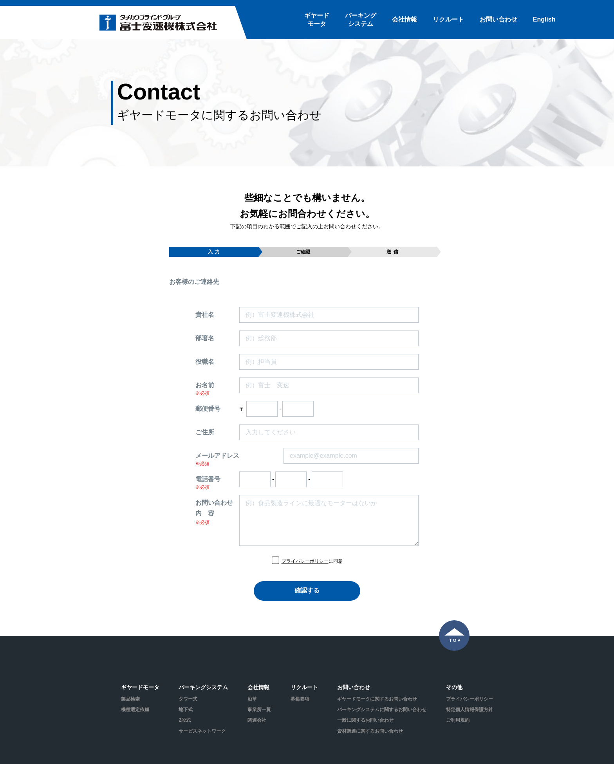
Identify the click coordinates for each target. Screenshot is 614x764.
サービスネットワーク (202, 731)
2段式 (185, 720)
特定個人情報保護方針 (469, 709)
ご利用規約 (458, 720)
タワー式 (188, 699)
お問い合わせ (498, 19)
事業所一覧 (259, 709)
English (544, 19)
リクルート (448, 19)
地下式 (186, 709)
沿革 (252, 699)
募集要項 (300, 699)
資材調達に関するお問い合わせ (370, 731)
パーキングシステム (360, 19)
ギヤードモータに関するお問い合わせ (377, 699)
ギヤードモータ (316, 19)
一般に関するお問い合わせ (365, 720)
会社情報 (404, 19)
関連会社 (256, 720)
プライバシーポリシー (305, 561)
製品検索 (130, 699)
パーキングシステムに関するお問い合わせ (381, 709)
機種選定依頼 (135, 709)
